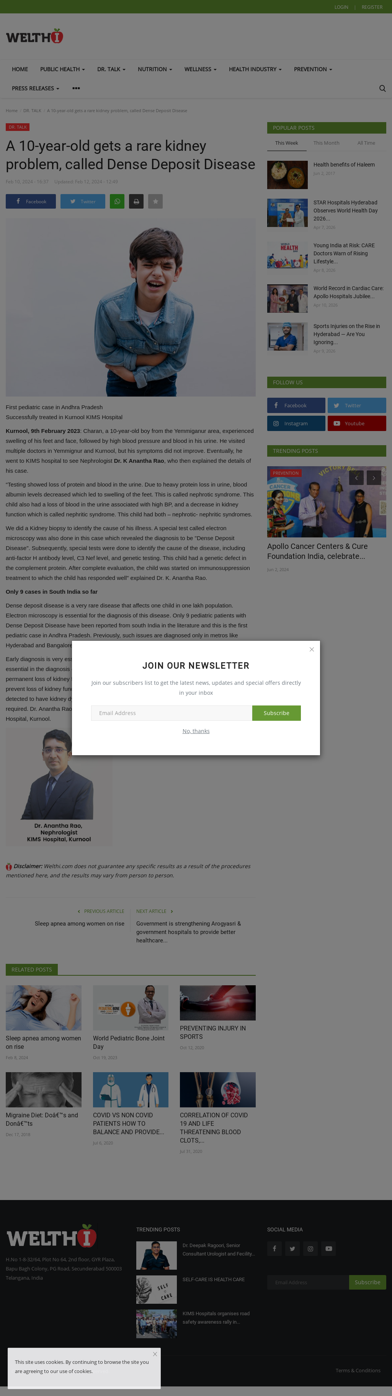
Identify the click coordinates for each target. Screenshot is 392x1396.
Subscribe (276, 713)
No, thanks (196, 731)
